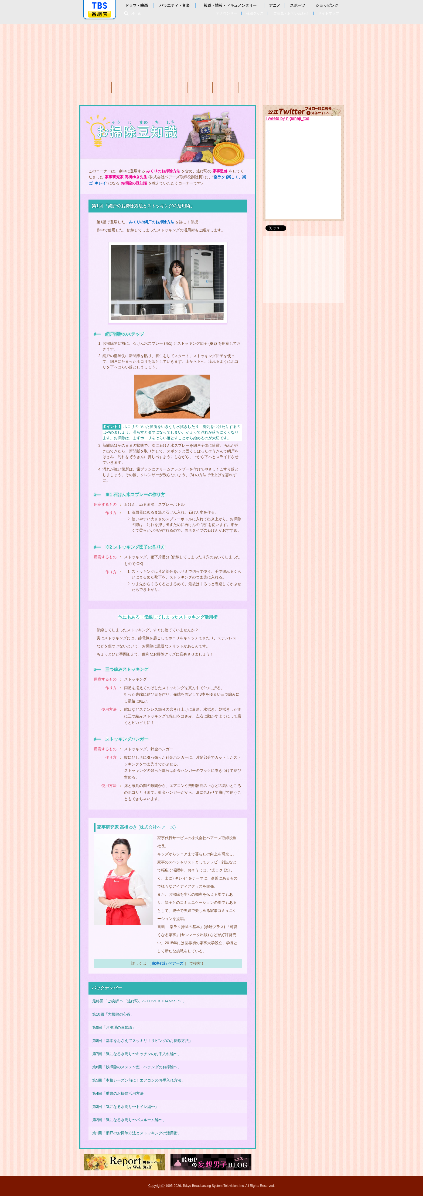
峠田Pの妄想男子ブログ (210, 1162)
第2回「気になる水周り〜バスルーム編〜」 (129, 1120)
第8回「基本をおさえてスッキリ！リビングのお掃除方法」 (142, 1040)
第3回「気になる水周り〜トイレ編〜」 (125, 1106)
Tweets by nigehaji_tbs (287, 118)
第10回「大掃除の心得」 (113, 1014)
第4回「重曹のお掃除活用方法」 (119, 1093)
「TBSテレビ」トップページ (99, 5)
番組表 (99, 14)
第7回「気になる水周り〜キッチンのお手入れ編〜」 (136, 1054)
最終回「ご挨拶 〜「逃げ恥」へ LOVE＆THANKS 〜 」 (139, 1001)
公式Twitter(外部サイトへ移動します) (303, 110)
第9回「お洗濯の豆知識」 (114, 1027)
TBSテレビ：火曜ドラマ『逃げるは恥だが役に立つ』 (211, 48)
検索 (137, 14)
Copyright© (156, 1186)
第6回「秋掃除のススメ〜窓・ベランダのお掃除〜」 (136, 1067)
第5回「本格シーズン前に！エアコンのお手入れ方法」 (138, 1080)
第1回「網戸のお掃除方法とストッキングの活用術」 (136, 1133)
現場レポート (124, 1162)
